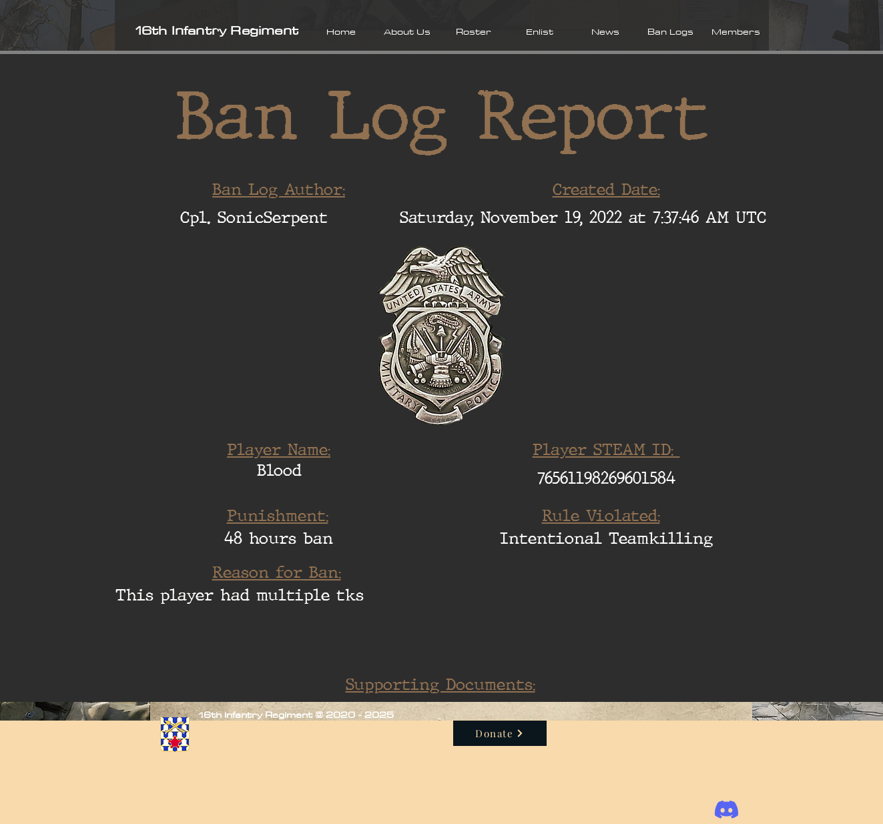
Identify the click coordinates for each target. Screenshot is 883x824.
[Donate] (500, 733)
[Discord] (726, 810)
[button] (407, 31)
